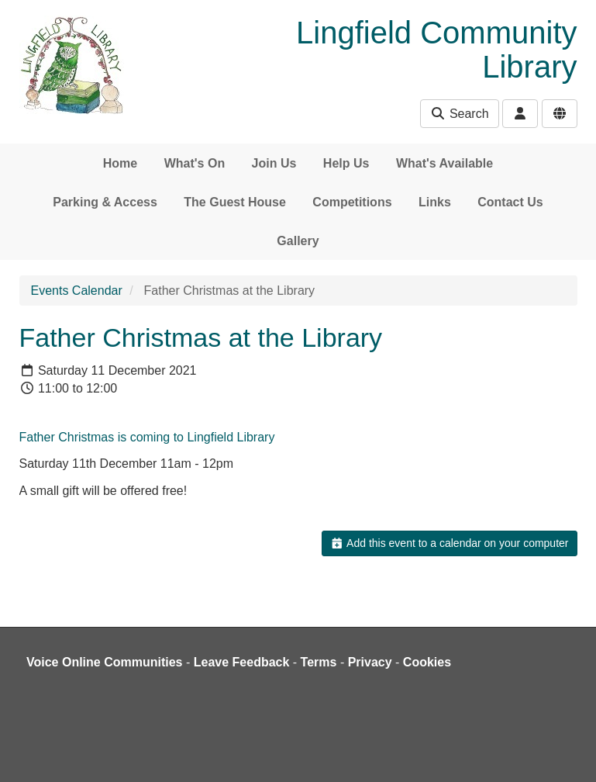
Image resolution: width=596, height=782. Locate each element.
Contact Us (510, 202)
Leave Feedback (242, 662)
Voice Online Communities (104, 662)
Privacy (370, 662)
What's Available (444, 163)
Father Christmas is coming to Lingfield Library (147, 437)
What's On (194, 163)
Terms (319, 662)
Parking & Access (105, 202)
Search (459, 113)
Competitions (351, 202)
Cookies (427, 662)
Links (435, 202)
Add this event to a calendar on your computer (449, 543)
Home (120, 163)
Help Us (346, 163)
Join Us (274, 163)
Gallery (298, 240)
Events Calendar (76, 290)
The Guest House (235, 202)
